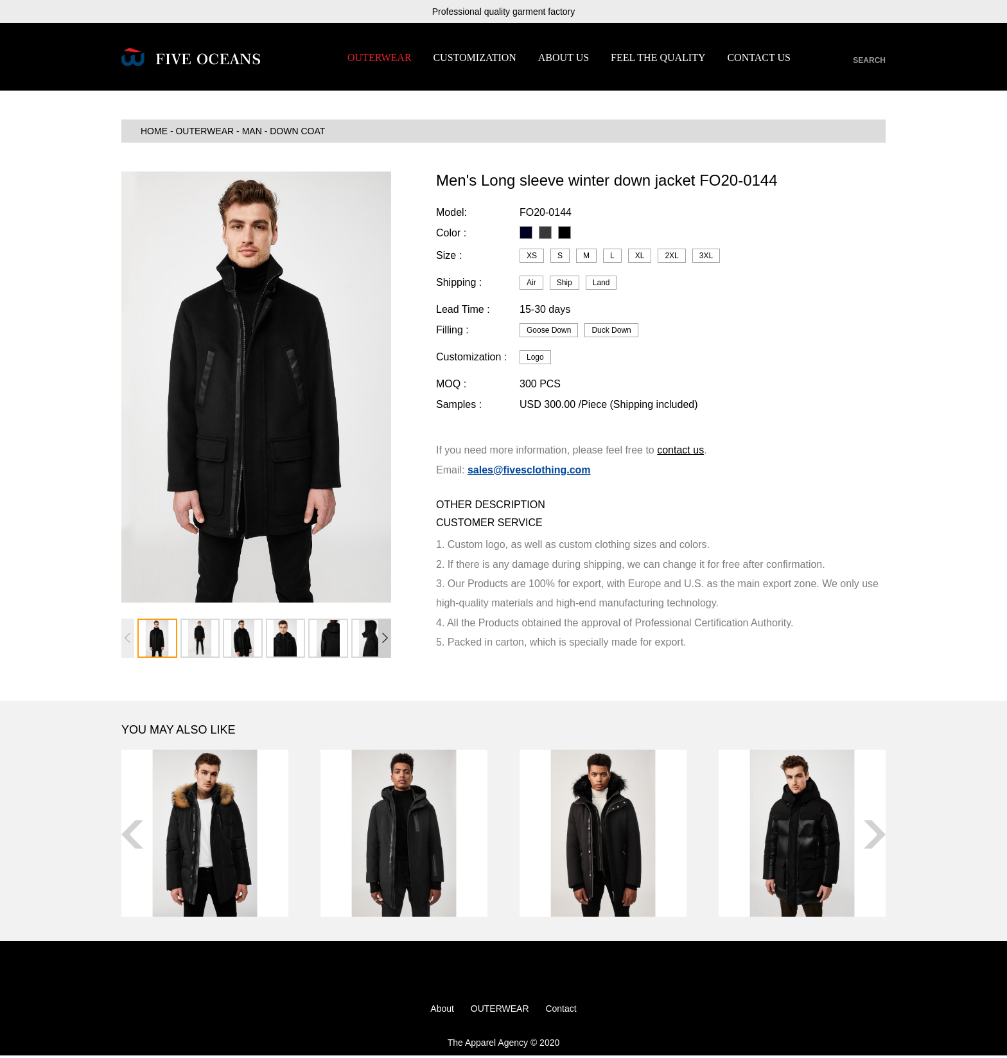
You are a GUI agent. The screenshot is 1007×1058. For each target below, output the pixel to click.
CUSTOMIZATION (474, 57)
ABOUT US (563, 57)
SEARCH (869, 60)
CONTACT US (758, 57)
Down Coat (297, 133)
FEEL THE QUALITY (658, 57)
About (442, 1011)
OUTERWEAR (379, 57)
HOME (154, 133)
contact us (680, 452)
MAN (252, 133)
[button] (384, 640)
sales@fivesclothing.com (529, 471)
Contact (560, 1011)
